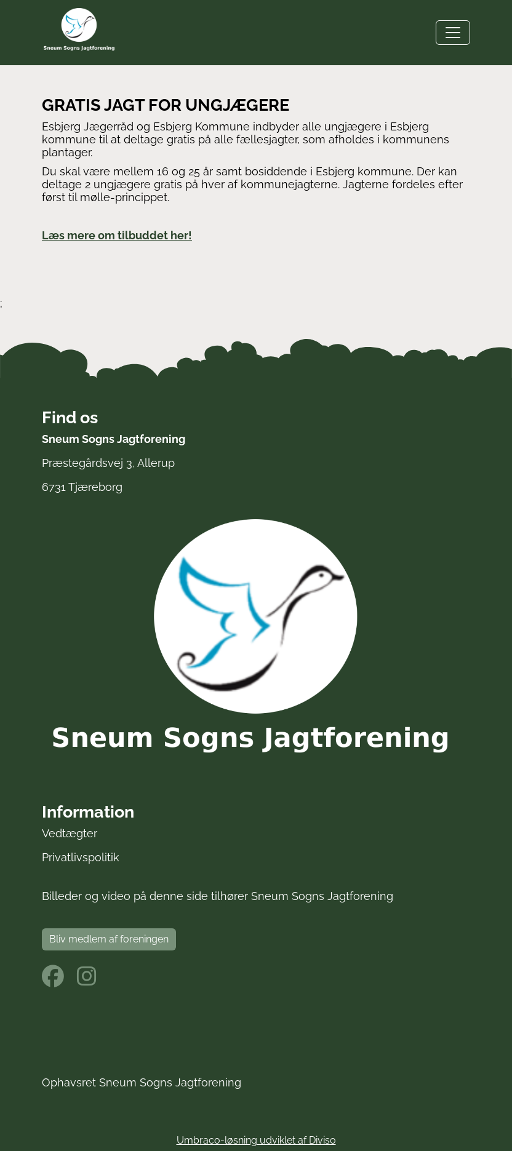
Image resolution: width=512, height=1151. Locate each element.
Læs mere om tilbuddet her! (117, 235)
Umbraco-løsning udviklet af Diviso (256, 1140)
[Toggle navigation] (453, 32)
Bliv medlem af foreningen (109, 939)
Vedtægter (69, 833)
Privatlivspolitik (80, 857)
